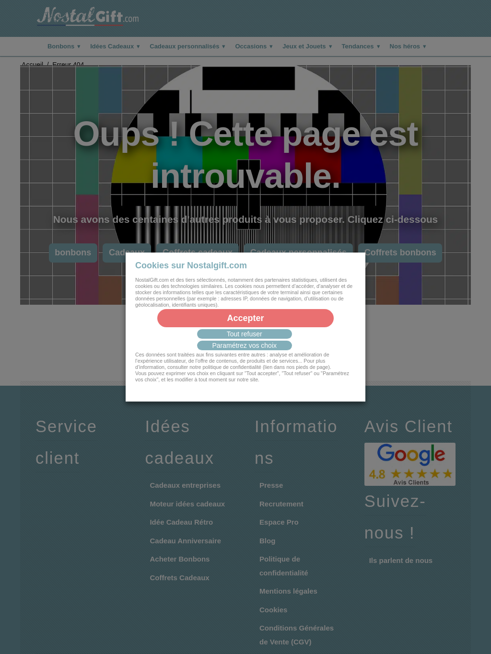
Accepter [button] (245, 318)
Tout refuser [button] (244, 334)
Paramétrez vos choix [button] (244, 345)
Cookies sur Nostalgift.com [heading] (191, 265)
